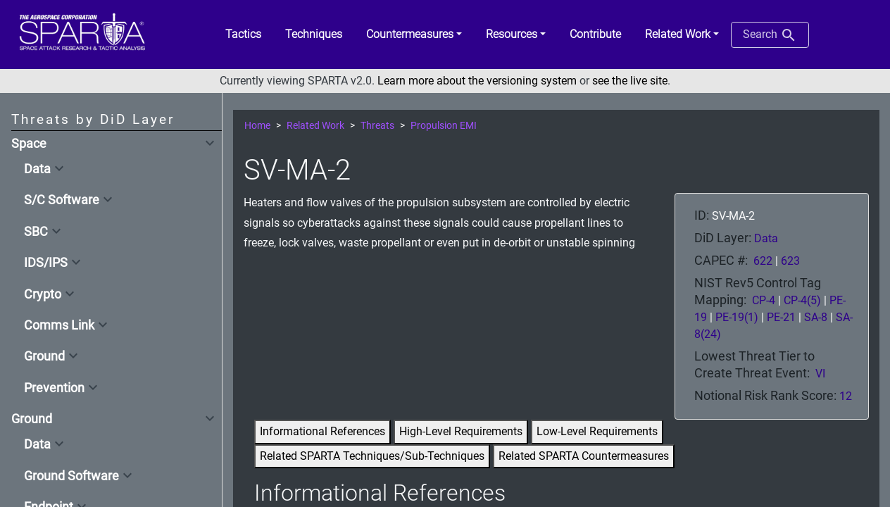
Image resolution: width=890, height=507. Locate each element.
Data (37, 169)
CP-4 (763, 300)
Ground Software (71, 476)
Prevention (54, 388)
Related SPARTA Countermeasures (584, 456)
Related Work (315, 126)
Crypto (42, 294)
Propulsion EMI (443, 126)
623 (790, 261)
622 (762, 261)
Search (770, 35)
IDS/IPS (46, 263)
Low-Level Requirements (597, 431)
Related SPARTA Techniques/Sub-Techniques (372, 456)
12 (845, 396)
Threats (377, 126)
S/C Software (61, 200)
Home (257, 126)
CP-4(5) (802, 300)
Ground (44, 356)
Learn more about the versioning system (477, 80)
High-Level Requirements (460, 431)
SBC (36, 232)
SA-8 (815, 317)
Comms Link (59, 325)
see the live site (630, 80)
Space (28, 144)
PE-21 (781, 317)
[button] (414, 34)
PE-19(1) (736, 317)
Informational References (322, 431)
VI (820, 373)
